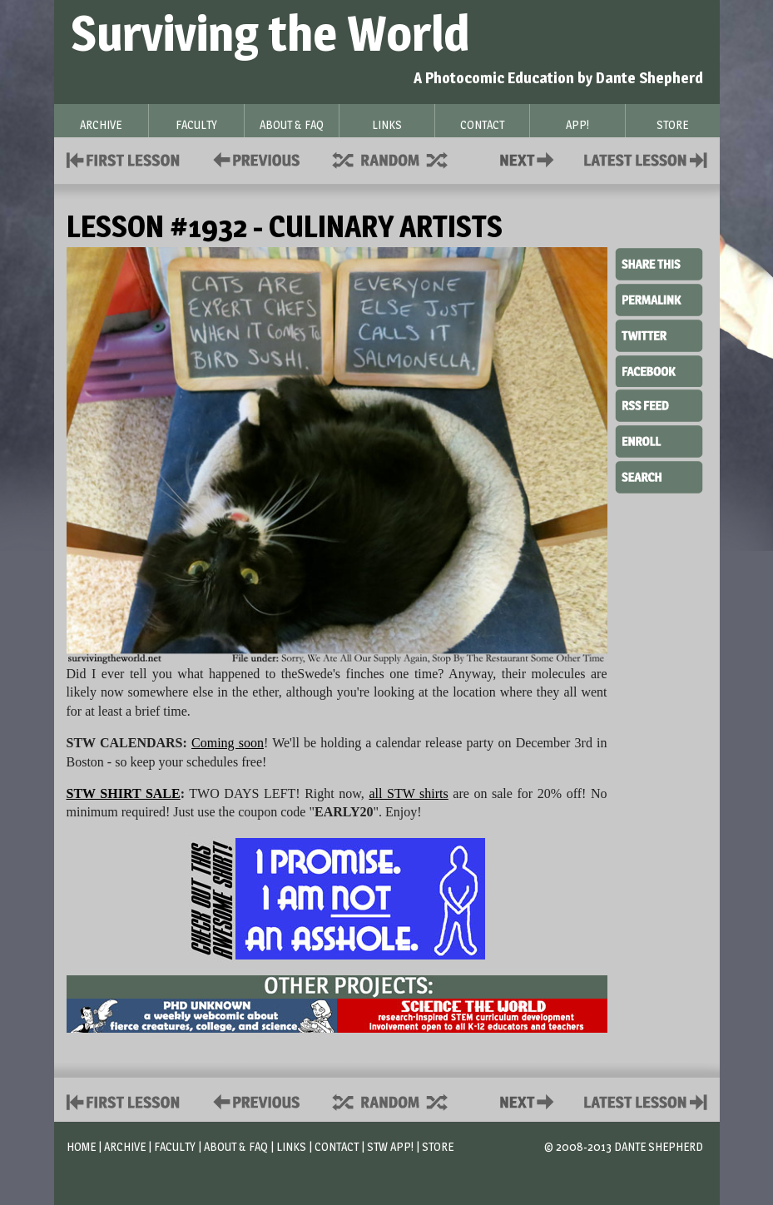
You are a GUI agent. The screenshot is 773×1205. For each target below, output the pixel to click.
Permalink (659, 299)
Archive (125, 1146)
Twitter (659, 334)
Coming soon (227, 743)
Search (659, 475)
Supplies (401, 158)
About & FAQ (236, 1146)
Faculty (175, 1146)
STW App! (390, 1146)
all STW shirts (408, 793)
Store (437, 1146)
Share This (659, 264)
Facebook (659, 369)
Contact (530, 158)
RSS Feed (659, 404)
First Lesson (123, 158)
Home (81, 1146)
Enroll (659, 439)
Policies (253, 158)
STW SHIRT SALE (124, 793)
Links (291, 1146)
